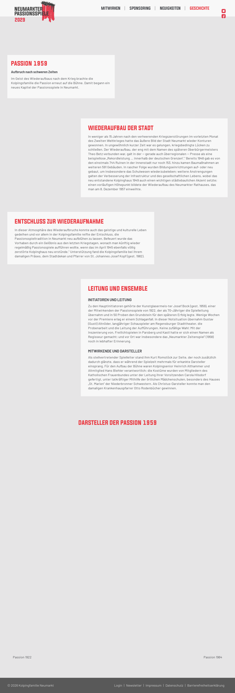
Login (118, 685)
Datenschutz (174, 685)
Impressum (154, 685)
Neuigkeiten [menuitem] (170, 8)
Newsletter (134, 685)
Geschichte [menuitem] (199, 8)
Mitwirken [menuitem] (110, 8)
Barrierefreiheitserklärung (205, 685)
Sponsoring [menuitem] (140, 8)
